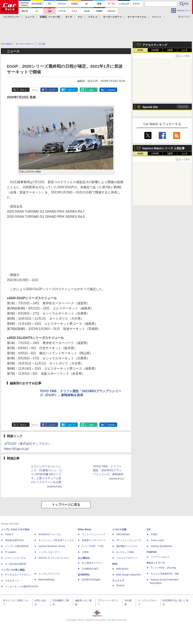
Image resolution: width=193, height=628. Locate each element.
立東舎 (85, 552)
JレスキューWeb (125, 552)
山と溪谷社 (84, 558)
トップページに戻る (66, 504)
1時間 (140, 50)
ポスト (23, 90)
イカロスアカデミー (126, 558)
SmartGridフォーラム (49, 534)
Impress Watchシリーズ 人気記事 (163, 148)
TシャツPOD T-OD (92, 546)
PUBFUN (152, 552)
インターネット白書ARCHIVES (21, 586)
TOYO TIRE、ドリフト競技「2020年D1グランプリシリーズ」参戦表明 (108, 470)
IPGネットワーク (156, 563)
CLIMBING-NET (90, 568)
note (91, 90)
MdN (114, 564)
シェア (52, 90)
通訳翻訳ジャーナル (126, 546)
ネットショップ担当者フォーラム (56, 540)
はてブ (71, 90)
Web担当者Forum (14, 540)
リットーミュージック (93, 534)
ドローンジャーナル (15, 558)
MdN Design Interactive (128, 574)
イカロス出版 (119, 529)
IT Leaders (10, 552)
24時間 (155, 50)
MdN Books (122, 568)
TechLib (120, 585)
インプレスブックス (49, 573)
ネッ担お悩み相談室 (15, 564)
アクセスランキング (154, 44)
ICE (149, 529)
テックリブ (118, 580)
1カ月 (185, 50)
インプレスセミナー (49, 552)
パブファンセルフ (160, 557)
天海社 (154, 534)
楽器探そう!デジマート (94, 540)
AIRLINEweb (123, 534)
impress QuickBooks (161, 546)
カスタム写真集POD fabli (165, 573)
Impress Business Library (51, 546)
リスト (35, 90)
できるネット (12, 580)
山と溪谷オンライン (92, 563)
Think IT (9, 534)
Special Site (150, 107)
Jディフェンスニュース (128, 540)
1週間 (170, 50)
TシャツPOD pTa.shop (163, 567)
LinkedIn (111, 90)
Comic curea (157, 540)
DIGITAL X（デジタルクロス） (54, 558)
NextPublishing (46, 579)
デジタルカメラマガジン (18, 574)
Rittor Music (84, 529)
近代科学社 (84, 574)
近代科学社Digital (91, 579)
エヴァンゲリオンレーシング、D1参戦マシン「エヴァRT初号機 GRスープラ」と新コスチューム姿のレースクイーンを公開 (46, 474)
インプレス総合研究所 (17, 546)
